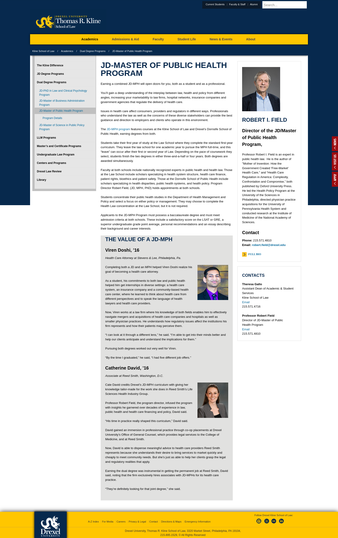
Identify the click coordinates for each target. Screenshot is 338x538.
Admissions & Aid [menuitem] (125, 39)
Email (246, 302)
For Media (107, 521)
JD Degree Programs (50, 73)
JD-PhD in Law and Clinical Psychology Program (63, 92)
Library (41, 179)
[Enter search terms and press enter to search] (291, 4)
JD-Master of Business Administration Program (61, 102)
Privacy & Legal (137, 521)
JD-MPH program (118, 129)
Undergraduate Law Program (55, 154)
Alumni (265, 4)
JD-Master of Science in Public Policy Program (61, 127)
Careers (121, 521)
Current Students (226, 4)
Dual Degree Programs (93, 51)
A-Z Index (93, 521)
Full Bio (254, 254)
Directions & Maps (171, 521)
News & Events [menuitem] (221, 39)
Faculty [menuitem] (158, 39)
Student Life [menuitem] (186, 39)
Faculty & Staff (248, 4)
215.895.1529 (168, 534)
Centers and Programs (51, 163)
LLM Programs (46, 137)
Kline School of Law (43, 51)
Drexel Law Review (49, 171)
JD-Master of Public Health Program (61, 110)
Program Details (52, 118)
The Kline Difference (50, 65)
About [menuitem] (250, 39)
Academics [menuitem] (89, 39)
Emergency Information (198, 521)
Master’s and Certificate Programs (59, 146)
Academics (67, 51)
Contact (153, 521)
